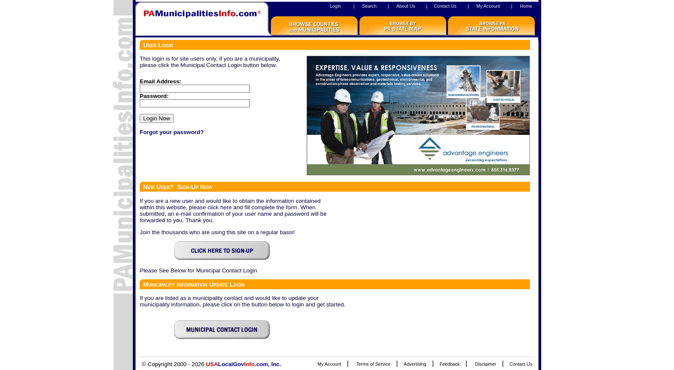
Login (335, 6)
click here (220, 207)
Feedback (450, 364)
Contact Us (445, 6)
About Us (405, 6)
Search (369, 6)
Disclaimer (485, 364)
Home (526, 6)
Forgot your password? (172, 132)
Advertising (415, 364)
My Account (488, 6)
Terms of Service (373, 364)
